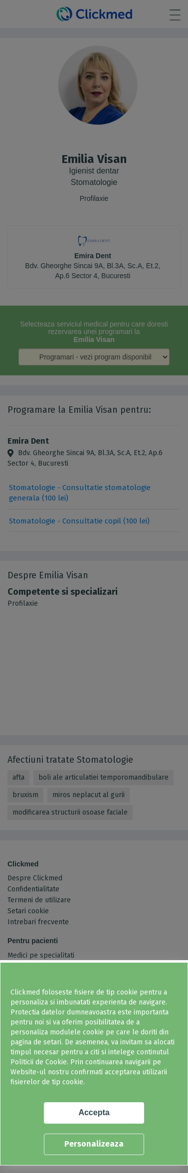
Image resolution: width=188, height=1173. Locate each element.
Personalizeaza (94, 1144)
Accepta (93, 1112)
